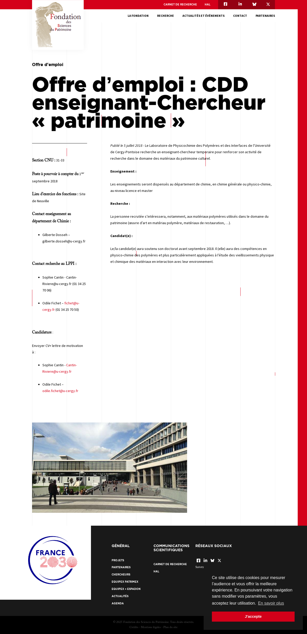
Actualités (120, 596)
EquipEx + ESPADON (126, 589)
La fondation (138, 16)
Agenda (118, 603)
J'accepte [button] (253, 616)
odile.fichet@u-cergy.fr (60, 390)
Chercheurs (121, 574)
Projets (118, 560)
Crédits (133, 627)
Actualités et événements (203, 16)
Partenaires (265, 16)
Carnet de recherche (180, 4)
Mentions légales (151, 627)
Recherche (165, 16)
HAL (207, 4)
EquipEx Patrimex (125, 581)
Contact (240, 16)
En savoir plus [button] (271, 603)
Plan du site (170, 627)
